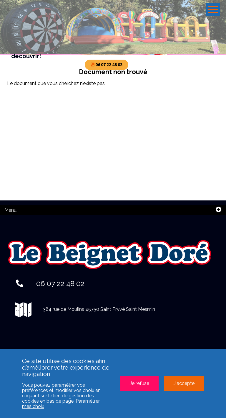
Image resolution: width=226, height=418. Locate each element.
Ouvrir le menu (213, 9)
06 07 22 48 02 (50, 283)
